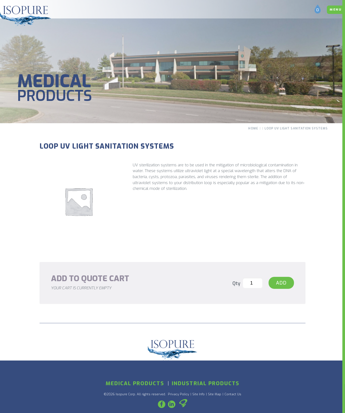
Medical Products (135, 383)
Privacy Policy (178, 394)
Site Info (198, 394)
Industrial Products (205, 383)
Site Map (214, 394)
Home (253, 128)
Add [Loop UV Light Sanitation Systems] (281, 283)
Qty (236, 283)
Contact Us (232, 394)
